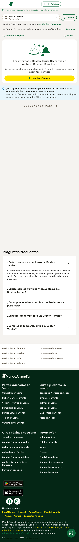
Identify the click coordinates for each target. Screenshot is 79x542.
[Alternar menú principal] (5, 4)
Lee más (70, 29)
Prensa (43, 452)
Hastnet (22, 512)
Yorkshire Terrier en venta (15, 403)
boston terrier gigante (52, 358)
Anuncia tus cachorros (51, 467)
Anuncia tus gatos (49, 472)
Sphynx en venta (48, 403)
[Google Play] (13, 483)
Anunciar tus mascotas (51, 462)
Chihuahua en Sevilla (13, 452)
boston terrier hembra (13, 348)
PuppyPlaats (35, 512)
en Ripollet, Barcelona (49, 24)
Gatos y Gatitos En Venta (53, 386)
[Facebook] (9, 501)
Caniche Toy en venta (13, 423)
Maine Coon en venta (50, 413)
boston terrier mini (11, 358)
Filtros (68, 17)
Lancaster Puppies (33, 516)
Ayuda (43, 447)
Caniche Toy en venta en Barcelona (14, 463)
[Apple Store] (13, 492)
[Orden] (70, 35)
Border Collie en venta (13, 413)
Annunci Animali (13, 516)
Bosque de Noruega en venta (54, 393)
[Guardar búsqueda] (71, 533)
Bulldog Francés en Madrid (15, 442)
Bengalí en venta (48, 408)
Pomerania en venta (12, 408)
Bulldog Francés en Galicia (15, 457)
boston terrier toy (50, 353)
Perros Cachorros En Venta (16, 386)
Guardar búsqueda (13, 35)
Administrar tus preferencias (16, 533)
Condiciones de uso (49, 457)
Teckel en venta (10, 418)
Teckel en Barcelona (12, 437)
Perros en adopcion (12, 470)
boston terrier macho (13, 353)
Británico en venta (49, 398)
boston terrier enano (51, 348)
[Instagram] (17, 501)
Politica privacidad (49, 442)
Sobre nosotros (47, 437)
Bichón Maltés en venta (14, 398)
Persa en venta (47, 418)
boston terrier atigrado (13, 363)
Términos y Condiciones (46, 527)
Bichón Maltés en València (15, 447)
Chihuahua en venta (12, 393)
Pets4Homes (8, 512)
